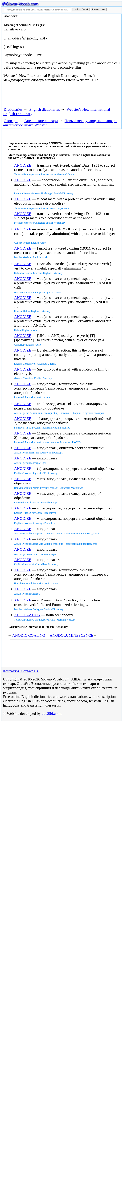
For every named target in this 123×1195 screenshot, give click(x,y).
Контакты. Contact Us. (21, 671)
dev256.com (51, 713)
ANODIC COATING (28, 635)
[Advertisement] (39, 96)
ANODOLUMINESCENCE (71, 635)
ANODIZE (22, 165)
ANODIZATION (27, 615)
